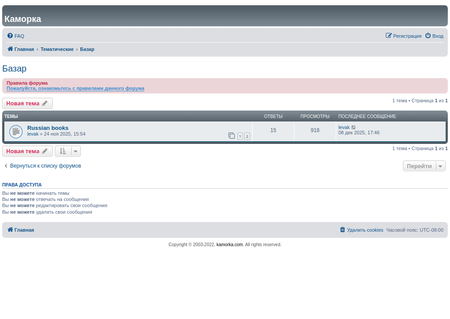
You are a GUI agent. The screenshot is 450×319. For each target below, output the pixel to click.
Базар (14, 68)
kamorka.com (230, 244)
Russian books (48, 128)
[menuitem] (15, 36)
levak (33, 133)
